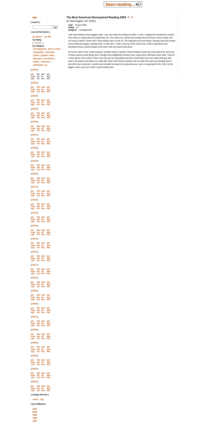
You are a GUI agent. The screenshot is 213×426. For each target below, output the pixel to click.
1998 (35, 418)
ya (46, 65)
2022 (34, 122)
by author (37, 37)
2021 (34, 135)
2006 (34, 329)
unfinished (38, 65)
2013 (34, 239)
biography (38, 52)
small (35, 399)
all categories (40, 49)
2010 (34, 277)
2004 (34, 356)
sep (32, 91)
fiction (36, 55)
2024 (34, 96)
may (33, 89)
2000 (35, 412)
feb (38, 87)
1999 (35, 415)
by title (48, 37)
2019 (34, 161)
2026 (34, 70)
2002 (34, 381)
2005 (34, 343)
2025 (34, 83)
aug (48, 89)
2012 (34, 252)
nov (43, 91)
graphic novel (47, 55)
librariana (37, 58)
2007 (34, 317)
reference (45, 62)
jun (38, 89)
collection (49, 52)
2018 (34, 174)
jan (32, 74)
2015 (34, 213)
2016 (34, 200)
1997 (35, 421)
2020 (34, 148)
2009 (34, 291)
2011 (34, 265)
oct (38, 91)
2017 (34, 187)
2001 (35, 409)
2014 (34, 226)
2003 (34, 369)
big (42, 399)
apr (48, 87)
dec (48, 91)
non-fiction (49, 58)
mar (43, 87)
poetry (36, 62)
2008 (34, 304)
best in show (54, 49)
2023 (34, 109)
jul (42, 89)
